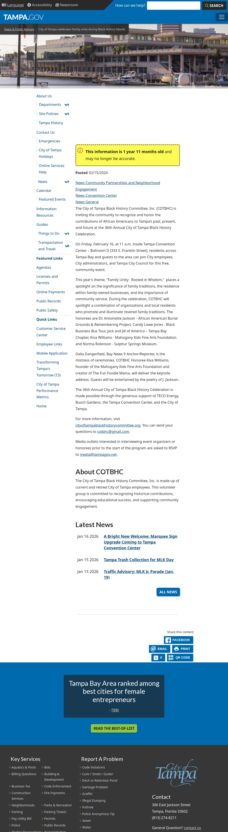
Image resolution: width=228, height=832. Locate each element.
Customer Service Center (51, 331)
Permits (50, 818)
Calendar (44, 190)
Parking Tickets (55, 812)
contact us (192, 827)
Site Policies (49, 113)
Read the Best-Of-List (114, 728)
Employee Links (49, 344)
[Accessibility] (40, 5)
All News (168, 592)
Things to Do (48, 233)
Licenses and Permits (47, 279)
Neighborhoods (23, 805)
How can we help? (130, 5)
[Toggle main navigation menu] (222, 16)
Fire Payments (54, 793)
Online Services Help (51, 169)
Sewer (86, 820)
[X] (158, 657)
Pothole (88, 807)
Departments (50, 104)
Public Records (49, 301)
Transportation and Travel (50, 245)
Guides (42, 224)
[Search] (214, 5)
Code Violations (93, 767)
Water (86, 827)
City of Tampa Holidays (50, 153)
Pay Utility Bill (21, 818)
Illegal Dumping (94, 800)
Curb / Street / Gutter (97, 774)
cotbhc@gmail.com (113, 431)
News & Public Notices (19, 29)
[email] (159, 649)
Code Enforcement (57, 786)
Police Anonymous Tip (98, 814)
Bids (47, 767)
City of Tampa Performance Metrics (48, 391)
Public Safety (47, 310)
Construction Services (21, 796)
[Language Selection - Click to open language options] (13, 5)
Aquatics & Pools (24, 767)
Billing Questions (24, 774)
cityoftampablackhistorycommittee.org (107, 425)
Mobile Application (52, 353)
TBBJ (115, 710)
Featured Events (52, 199)
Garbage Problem (95, 787)
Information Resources (47, 212)
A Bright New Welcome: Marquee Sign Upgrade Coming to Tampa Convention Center (140, 542)
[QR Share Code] (180, 657)
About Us (44, 96)
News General (87, 201)
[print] (182, 649)
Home (42, 406)
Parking (17, 812)
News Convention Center (96, 195)
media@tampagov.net (98, 454)
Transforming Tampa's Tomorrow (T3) (49, 369)
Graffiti (87, 794)
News (42, 181)
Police (16, 825)
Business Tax (21, 786)
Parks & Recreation (58, 805)
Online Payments (51, 292)
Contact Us (46, 132)
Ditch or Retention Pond (99, 780)
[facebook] (178, 640)
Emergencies (49, 141)
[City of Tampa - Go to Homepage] (24, 17)
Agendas (44, 267)
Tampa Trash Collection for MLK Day (139, 559)
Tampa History (51, 122)
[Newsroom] (67, 5)
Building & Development (54, 777)
